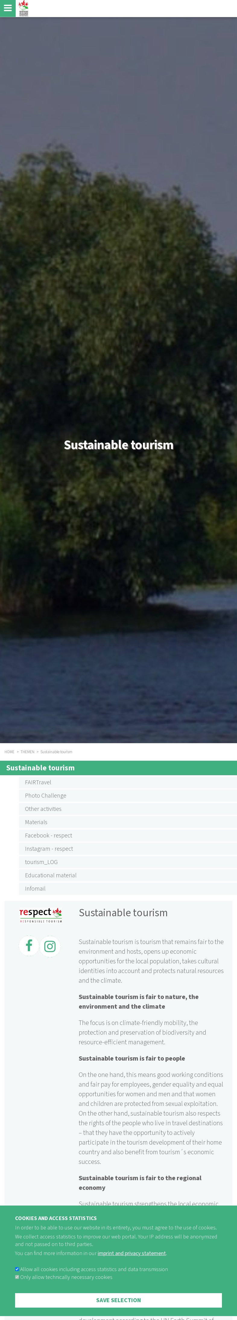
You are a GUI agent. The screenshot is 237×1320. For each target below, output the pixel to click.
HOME (9, 752)
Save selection (118, 1306)
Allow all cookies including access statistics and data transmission (94, 1275)
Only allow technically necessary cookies (66, 1283)
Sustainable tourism (40, 768)
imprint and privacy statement (132, 1259)
